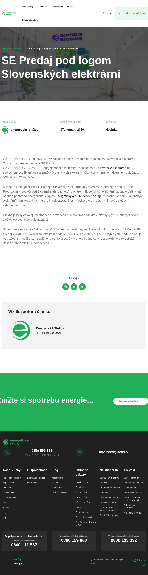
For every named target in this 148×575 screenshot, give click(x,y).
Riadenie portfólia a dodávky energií (133, 499)
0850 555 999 (41, 450)
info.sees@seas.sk (114, 452)
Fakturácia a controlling (129, 506)
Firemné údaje (82, 497)
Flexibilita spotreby (12, 478)
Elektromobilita (10, 498)
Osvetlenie (8, 487)
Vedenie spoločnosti (133, 482)
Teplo (5, 517)
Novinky (18, 48)
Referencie (32, 482)
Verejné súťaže (82, 492)
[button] (131, 13)
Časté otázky (81, 482)
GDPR (78, 507)
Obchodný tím (130, 487)
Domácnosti (57, 487)
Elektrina (7, 507)
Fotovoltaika (8, 492)
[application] (34, 6)
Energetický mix (82, 512)
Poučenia (104, 492)
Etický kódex (81, 487)
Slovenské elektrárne (112, 168)
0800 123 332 (124, 540)
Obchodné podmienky (110, 487)
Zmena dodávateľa (84, 517)
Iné (4, 503)
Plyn (5, 512)
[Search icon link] (103, 13)
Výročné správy (82, 502)
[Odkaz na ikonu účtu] (110, 13)
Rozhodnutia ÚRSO (109, 503)
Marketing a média (132, 513)
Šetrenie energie (59, 492)
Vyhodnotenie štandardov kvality (108, 508)
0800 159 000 (74, 540)
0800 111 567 (24, 545)
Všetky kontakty (131, 478)
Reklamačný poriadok (110, 498)
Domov (6, 48)
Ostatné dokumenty (109, 515)
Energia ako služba (36, 478)
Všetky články (57, 478)
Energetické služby (133, 492)
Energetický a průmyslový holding (78, 196)
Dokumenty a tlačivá (109, 478)
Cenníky (103, 482)
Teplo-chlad (8, 482)
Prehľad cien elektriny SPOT (85, 523)
